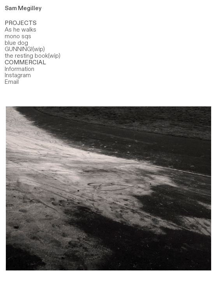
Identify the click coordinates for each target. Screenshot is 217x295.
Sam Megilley (23, 8)
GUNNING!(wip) (25, 49)
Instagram (18, 75)
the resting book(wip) (32, 56)
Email (12, 82)
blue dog (16, 43)
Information (19, 69)
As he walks (20, 30)
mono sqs (18, 36)
